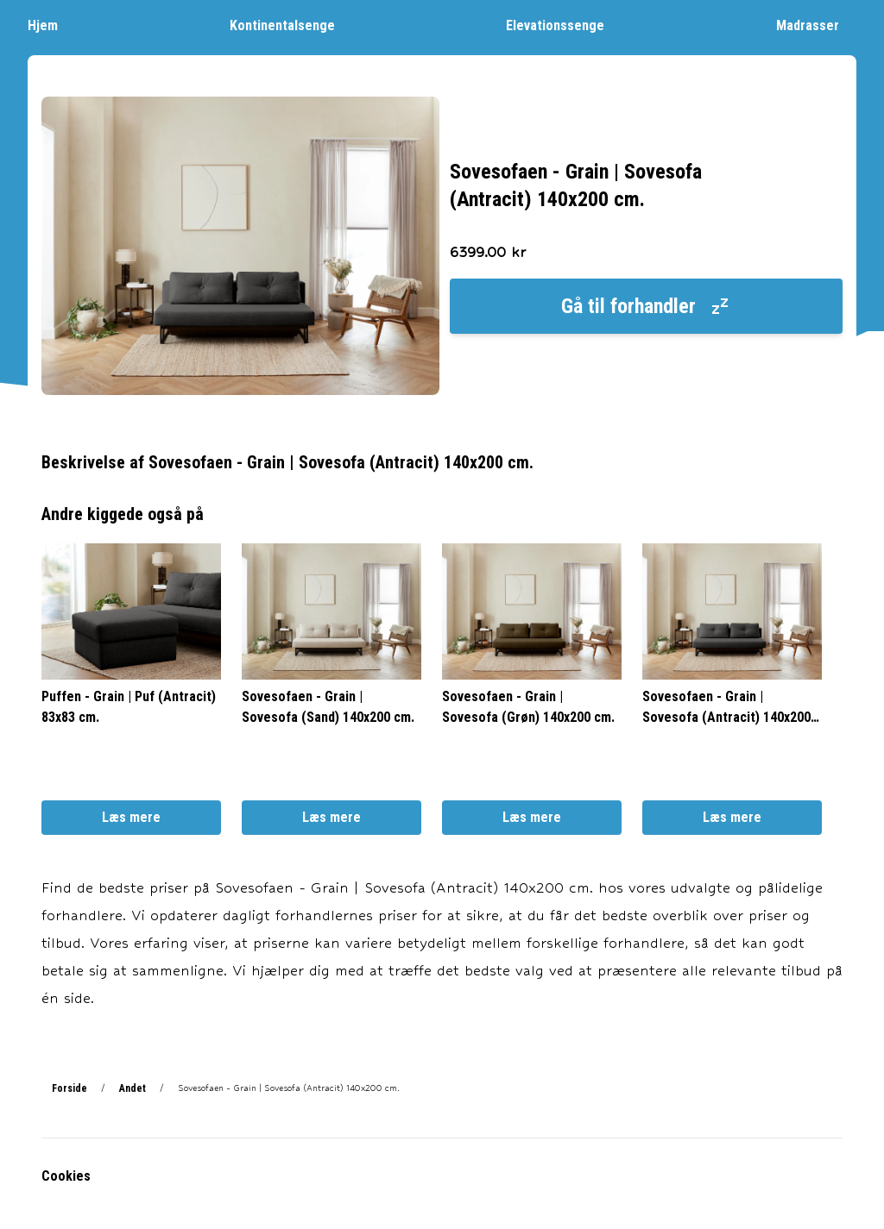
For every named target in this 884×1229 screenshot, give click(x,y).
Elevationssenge (564, 25)
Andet (132, 1088)
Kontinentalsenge (291, 25)
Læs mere (131, 817)
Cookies (66, 1176)
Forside (69, 1088)
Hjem (51, 25)
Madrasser (816, 25)
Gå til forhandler (645, 306)
